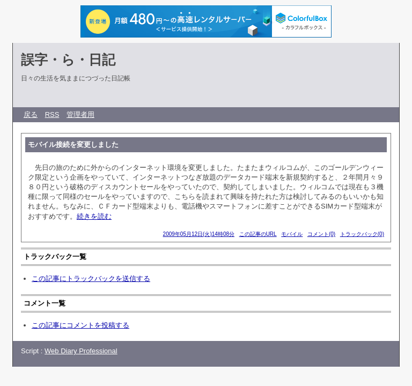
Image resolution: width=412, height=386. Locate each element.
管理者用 (80, 114)
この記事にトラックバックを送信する (91, 278)
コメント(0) (321, 234)
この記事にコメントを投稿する (80, 325)
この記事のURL (258, 234)
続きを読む (94, 216)
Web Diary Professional (81, 351)
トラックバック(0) (362, 234)
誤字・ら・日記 (68, 59)
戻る (31, 114)
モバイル (292, 234)
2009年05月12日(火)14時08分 (198, 234)
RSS (52, 114)
